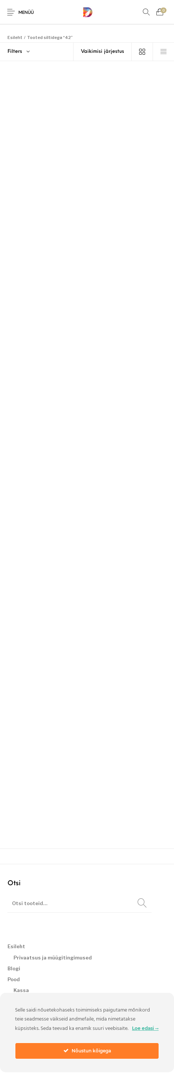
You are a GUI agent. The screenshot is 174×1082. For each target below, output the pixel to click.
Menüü (26, 13)
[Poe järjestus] (103, 52)
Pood (14, 979)
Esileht (15, 37)
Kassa (21, 990)
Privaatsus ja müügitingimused (53, 958)
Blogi (14, 968)
